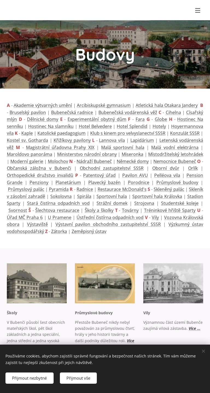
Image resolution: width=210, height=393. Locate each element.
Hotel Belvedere (95, 126)
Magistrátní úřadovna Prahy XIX (60, 147)
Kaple (27, 133)
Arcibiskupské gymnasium (104, 105)
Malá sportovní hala (122, 147)
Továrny (130, 210)
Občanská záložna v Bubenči (39, 168)
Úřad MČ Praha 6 (25, 217)
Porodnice (138, 182)
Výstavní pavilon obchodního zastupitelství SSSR (108, 224)
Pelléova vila (167, 175)
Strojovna (144, 203)
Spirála (84, 196)
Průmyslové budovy (177, 182)
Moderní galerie (26, 161)
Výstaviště (37, 224)
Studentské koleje (180, 203)
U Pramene (59, 217)
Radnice (85, 189)
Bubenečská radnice (72, 112)
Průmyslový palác (26, 189)
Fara (140, 119)
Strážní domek (112, 203)
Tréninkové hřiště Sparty (170, 210)
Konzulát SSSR (185, 133)
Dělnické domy (42, 119)
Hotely (159, 126)
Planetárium (68, 182)
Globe (161, 119)
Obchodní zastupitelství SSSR (112, 168)
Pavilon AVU (135, 175)
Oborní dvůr (165, 168)
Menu (197, 10)
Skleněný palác (169, 189)
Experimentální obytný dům (97, 119)
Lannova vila (112, 140)
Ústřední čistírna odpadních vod (110, 217)
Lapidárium (142, 140)
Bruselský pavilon (28, 112)
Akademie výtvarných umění (43, 105)
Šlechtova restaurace (57, 210)
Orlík (193, 168)
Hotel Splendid (132, 126)
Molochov (58, 161)
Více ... (194, 328)
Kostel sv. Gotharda (27, 140)
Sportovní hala (112, 196)
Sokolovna (61, 196)
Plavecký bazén (104, 182)
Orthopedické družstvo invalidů (40, 175)
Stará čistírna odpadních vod (58, 203)
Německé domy (133, 161)
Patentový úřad (99, 175)
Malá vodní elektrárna (175, 147)
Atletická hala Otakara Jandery (167, 105)
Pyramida (59, 189)
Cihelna (173, 112)
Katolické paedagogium (61, 133)
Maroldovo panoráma (29, 154)
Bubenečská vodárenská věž (127, 112)
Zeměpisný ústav (89, 231)
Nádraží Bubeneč (94, 161)
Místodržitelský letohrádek (175, 154)
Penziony (39, 182)
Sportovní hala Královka (157, 196)
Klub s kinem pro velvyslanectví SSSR (127, 133)
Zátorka (59, 231)
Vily (155, 217)
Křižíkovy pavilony (72, 140)
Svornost (17, 210)
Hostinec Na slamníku (51, 126)
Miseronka (132, 154)
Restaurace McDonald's (122, 189)
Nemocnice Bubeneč (174, 161)
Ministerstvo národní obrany (86, 154)
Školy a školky (99, 210)
